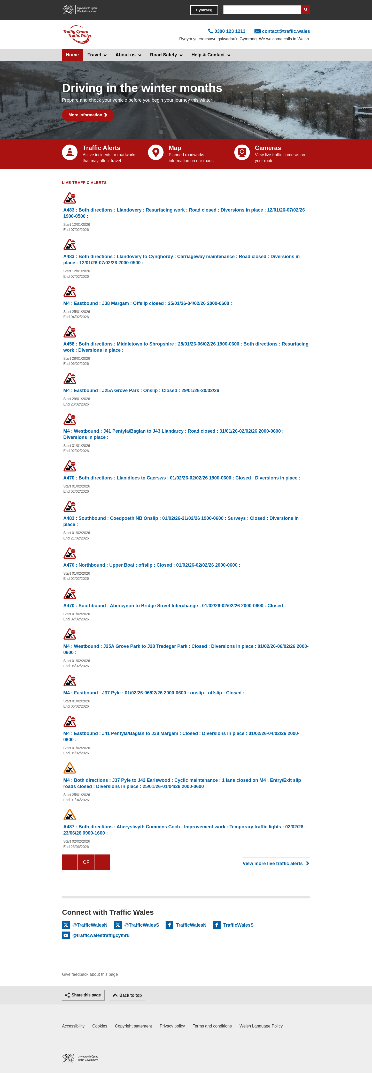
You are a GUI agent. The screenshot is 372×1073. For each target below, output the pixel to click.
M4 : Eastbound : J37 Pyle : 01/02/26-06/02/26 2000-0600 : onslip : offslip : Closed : (153, 692)
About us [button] (125, 54)
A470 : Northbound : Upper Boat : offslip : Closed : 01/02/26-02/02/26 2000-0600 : (151, 565)
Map (175, 147)
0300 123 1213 (229, 31)
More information (85, 115)
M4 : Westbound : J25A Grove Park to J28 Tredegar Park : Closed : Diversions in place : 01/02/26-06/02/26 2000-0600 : (185, 649)
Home (72, 54)
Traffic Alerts (101, 147)
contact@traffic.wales (286, 31)
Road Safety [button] (163, 54)
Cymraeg (204, 10)
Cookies (99, 1026)
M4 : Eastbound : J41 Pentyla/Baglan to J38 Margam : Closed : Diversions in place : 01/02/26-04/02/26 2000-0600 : (181, 736)
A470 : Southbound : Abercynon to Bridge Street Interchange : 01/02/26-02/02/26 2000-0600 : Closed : (174, 605)
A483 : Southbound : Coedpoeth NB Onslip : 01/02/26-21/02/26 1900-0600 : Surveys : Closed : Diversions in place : (181, 521)
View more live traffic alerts (273, 863)
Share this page (86, 995)
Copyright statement (133, 1026)
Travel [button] (94, 54)
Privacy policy (172, 1026)
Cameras (268, 147)
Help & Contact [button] (208, 54)
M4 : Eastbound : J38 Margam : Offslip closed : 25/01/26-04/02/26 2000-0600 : (147, 303)
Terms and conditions (212, 1026)
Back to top (130, 995)
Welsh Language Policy (261, 1026)
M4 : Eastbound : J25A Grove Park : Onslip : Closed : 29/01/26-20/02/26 (141, 390)
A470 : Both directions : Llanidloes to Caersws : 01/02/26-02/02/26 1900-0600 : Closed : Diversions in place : (181, 478)
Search (305, 9)
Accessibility (73, 1026)
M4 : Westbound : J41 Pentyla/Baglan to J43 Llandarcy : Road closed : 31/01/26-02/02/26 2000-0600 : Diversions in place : (173, 434)
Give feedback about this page (90, 974)
